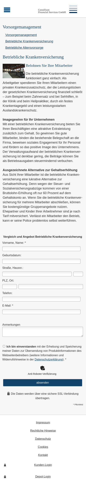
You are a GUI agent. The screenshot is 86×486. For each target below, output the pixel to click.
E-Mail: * (7, 305)
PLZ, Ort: (8, 280)
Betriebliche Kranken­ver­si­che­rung (29, 41)
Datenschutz (43, 438)
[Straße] (37, 274)
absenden (42, 382)
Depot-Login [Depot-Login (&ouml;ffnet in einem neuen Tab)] (43, 476)
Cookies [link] (43, 446)
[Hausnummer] (78, 274)
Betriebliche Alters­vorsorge (24, 47)
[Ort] (50, 286)
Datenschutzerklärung (49, 359)
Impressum (43, 422)
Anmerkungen (11, 324)
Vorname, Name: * (14, 242)
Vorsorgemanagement (21, 35)
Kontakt (43, 455)
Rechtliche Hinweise (43, 430)
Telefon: (7, 293)
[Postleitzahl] (9, 286)
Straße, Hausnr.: (12, 267)
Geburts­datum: (11, 255)
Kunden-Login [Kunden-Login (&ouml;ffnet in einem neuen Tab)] (43, 464)
